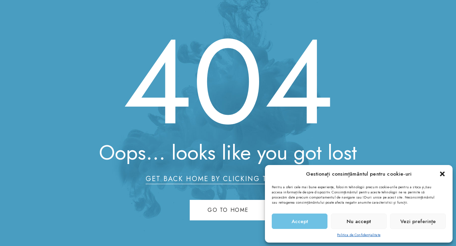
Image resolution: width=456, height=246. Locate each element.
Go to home (228, 210)
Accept (300, 221)
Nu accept (359, 221)
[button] (442, 173)
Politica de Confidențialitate (358, 234)
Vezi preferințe (418, 221)
